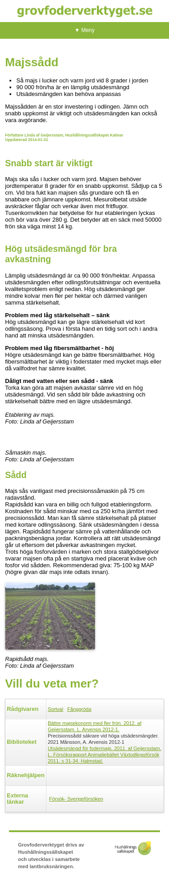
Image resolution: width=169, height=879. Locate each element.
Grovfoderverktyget (84, 11)
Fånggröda (79, 709)
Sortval (55, 709)
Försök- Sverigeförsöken (76, 799)
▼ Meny (84, 30)
